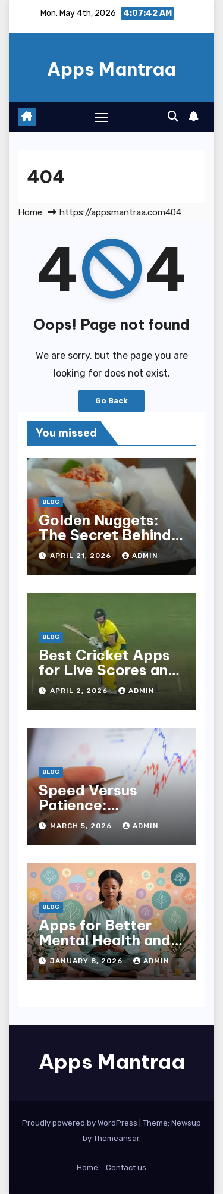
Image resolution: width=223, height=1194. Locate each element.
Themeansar (116, 1138)
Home (30, 212)
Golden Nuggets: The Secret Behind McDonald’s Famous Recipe (110, 542)
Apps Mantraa (111, 69)
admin (140, 555)
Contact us (126, 1167)
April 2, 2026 (80, 691)
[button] (173, 116)
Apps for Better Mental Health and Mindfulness (105, 940)
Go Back (111, 400)
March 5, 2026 (82, 826)
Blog (50, 502)
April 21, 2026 (82, 555)
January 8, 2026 (87, 961)
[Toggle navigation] (102, 117)
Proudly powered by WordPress (80, 1122)
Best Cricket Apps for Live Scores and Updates (108, 670)
